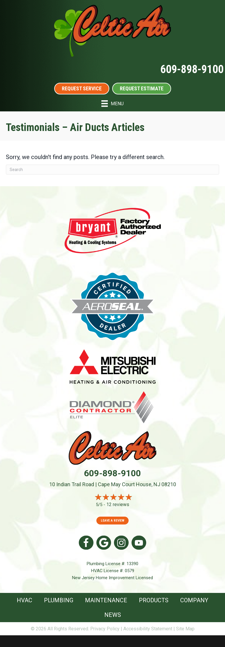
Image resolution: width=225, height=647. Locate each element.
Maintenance (106, 600)
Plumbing (58, 600)
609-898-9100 (192, 69)
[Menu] (112, 103)
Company (194, 600)
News (112, 614)
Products (153, 600)
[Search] (112, 170)
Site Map (185, 629)
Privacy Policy (105, 629)
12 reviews (117, 504)
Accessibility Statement (147, 629)
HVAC (24, 600)
